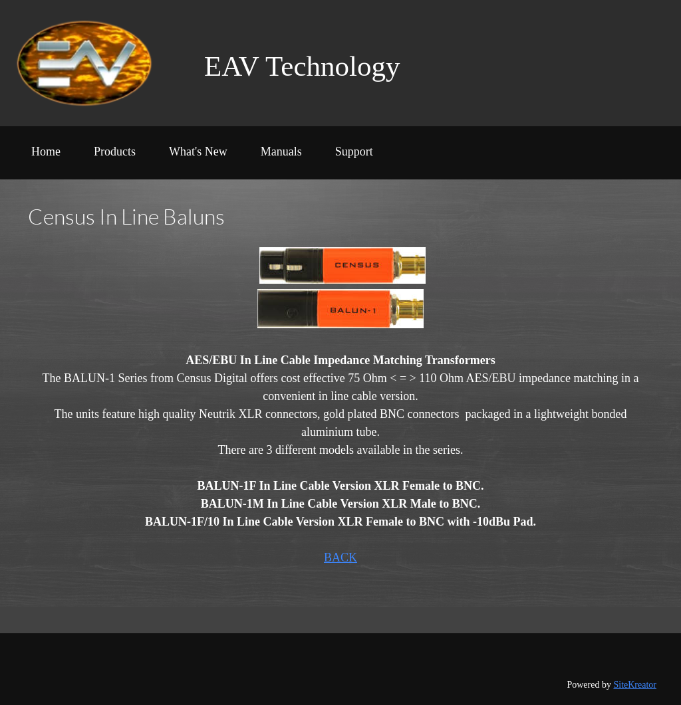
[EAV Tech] (98, 63)
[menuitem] (46, 156)
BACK (340, 557)
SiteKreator (634, 685)
